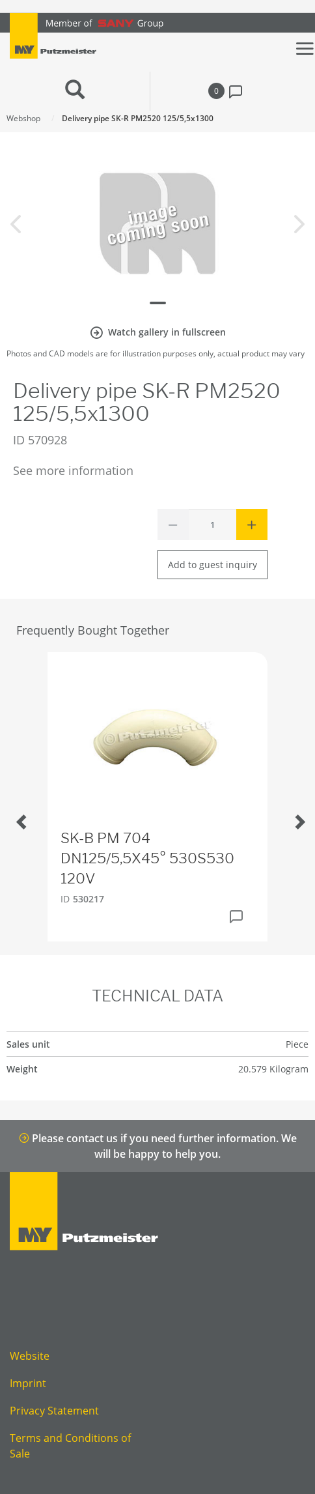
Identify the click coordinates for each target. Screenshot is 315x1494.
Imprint (28, 1383)
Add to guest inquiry (212, 564)
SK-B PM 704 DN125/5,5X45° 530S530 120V (147, 858)
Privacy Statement (54, 1410)
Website (29, 1356)
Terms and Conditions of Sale (70, 1446)
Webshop (23, 118)
